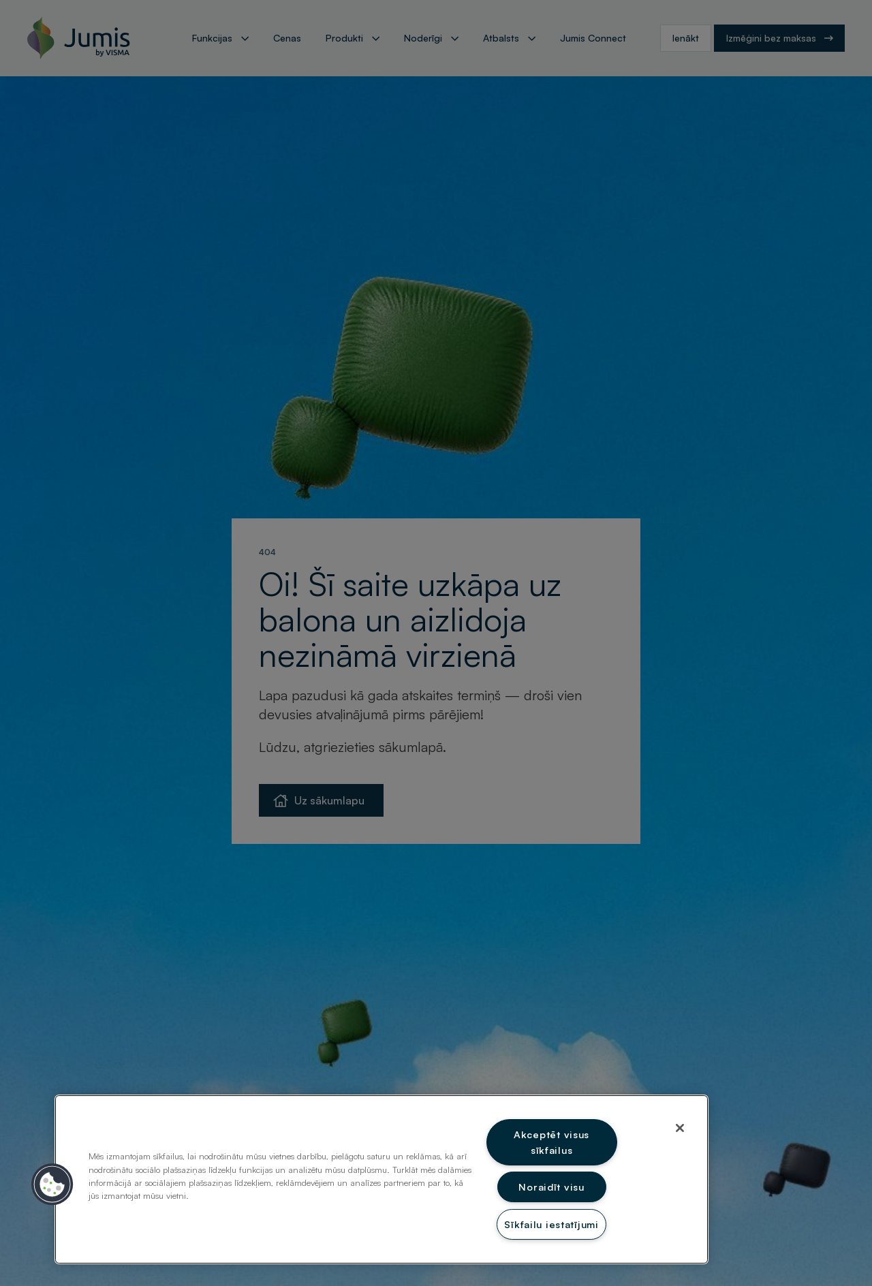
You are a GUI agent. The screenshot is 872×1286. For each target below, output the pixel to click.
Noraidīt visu (551, 1186)
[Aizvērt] (680, 1128)
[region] (381, 1179)
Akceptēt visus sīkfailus (551, 1142)
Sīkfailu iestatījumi (551, 1224)
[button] (52, 1184)
